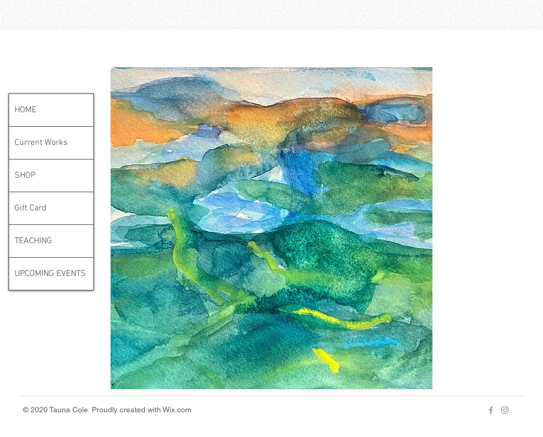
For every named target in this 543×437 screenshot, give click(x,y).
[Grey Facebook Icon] (491, 410)
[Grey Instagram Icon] (505, 410)
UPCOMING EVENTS (50, 273)
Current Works (41, 142)
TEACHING (33, 241)
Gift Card (30, 208)
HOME (25, 110)
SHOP (24, 175)
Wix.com (177, 409)
